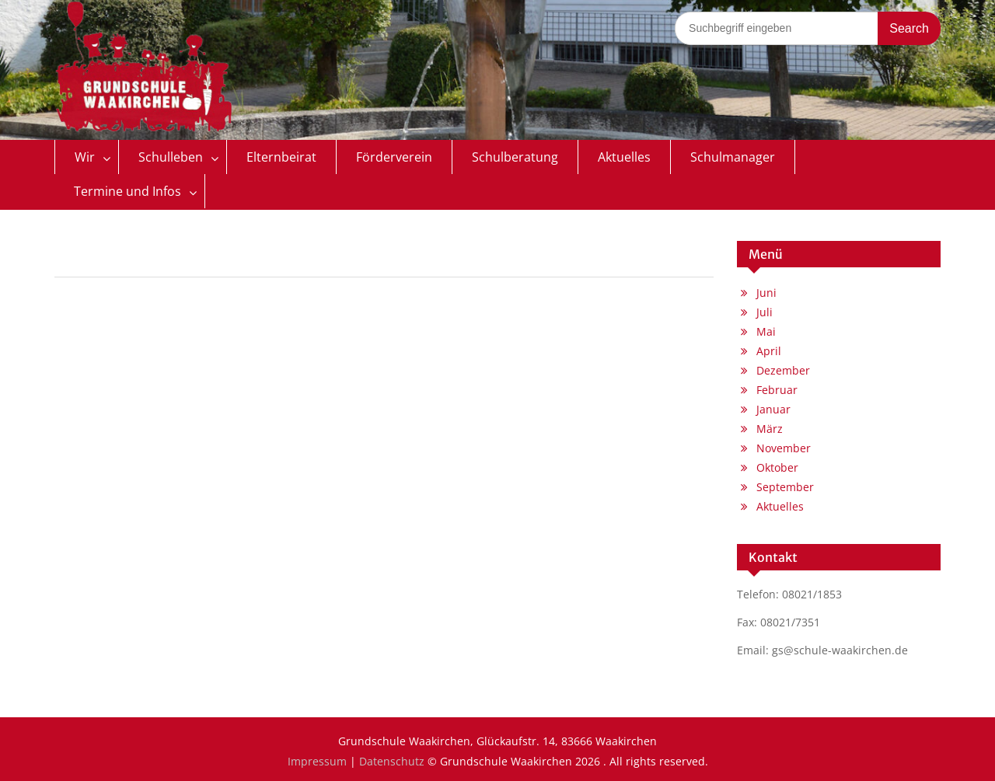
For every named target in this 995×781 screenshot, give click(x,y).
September (785, 486)
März (769, 428)
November (783, 448)
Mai (766, 331)
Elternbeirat (281, 157)
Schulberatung (515, 157)
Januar (773, 409)
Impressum (317, 761)
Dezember (783, 370)
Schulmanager (732, 157)
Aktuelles (624, 157)
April (768, 350)
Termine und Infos (127, 191)
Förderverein (394, 157)
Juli (764, 312)
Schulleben (170, 157)
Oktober (777, 467)
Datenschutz (391, 761)
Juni (766, 292)
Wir (85, 157)
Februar (777, 389)
